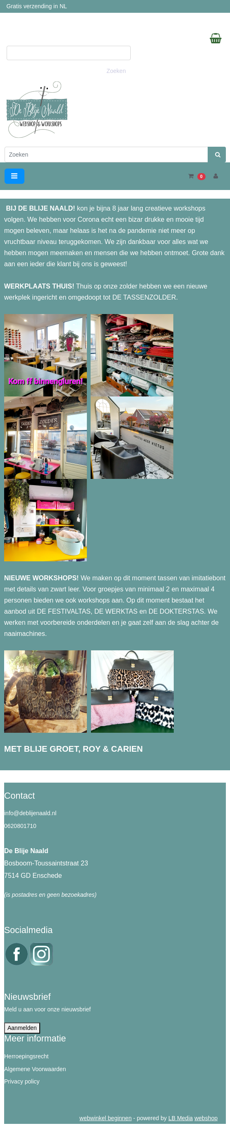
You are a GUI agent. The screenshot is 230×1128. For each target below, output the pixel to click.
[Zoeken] (106, 154)
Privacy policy (22, 1081)
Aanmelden (22, 1028)
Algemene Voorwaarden (35, 1069)
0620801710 (20, 826)
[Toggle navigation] (14, 176)
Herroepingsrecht (26, 1056)
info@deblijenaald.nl (30, 813)
